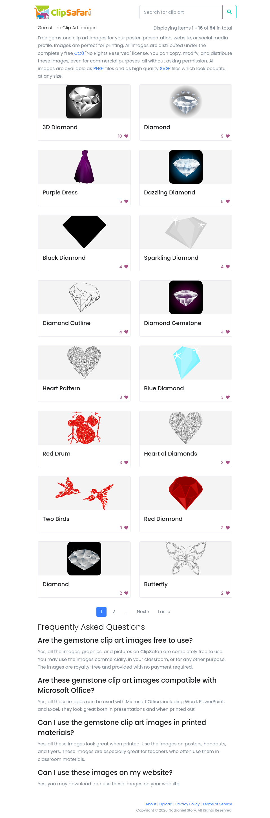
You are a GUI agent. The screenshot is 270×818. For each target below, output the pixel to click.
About (151, 804)
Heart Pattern (61, 388)
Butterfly (156, 584)
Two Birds (56, 519)
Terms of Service (217, 804)
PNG (98, 68)
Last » (164, 611)
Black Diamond (64, 258)
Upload (166, 804)
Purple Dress (60, 192)
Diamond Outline (66, 323)
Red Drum (56, 454)
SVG (165, 68)
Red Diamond (163, 519)
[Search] (181, 12)
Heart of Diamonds (170, 454)
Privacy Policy (187, 804)
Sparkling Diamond (171, 258)
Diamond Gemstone (172, 323)
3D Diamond (60, 127)
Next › (143, 611)
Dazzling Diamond (169, 192)
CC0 (79, 53)
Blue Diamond (164, 388)
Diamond (157, 127)
